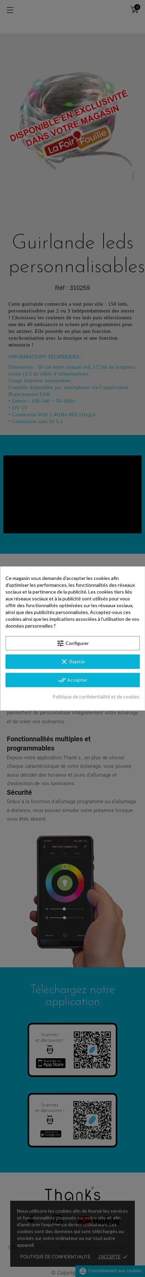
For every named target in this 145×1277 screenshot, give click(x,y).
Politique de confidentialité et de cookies (96, 696)
